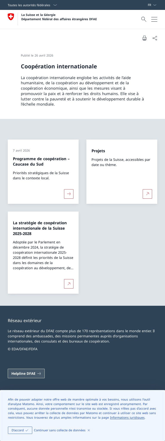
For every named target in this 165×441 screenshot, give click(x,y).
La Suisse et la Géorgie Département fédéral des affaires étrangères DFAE (59, 17)
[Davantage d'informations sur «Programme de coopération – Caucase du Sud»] (68, 194)
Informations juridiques (127, 417)
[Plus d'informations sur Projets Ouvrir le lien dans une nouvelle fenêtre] (147, 194)
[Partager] (155, 38)
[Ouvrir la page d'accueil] (52, 19)
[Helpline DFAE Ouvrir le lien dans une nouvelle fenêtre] (26, 373)
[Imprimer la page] (144, 38)
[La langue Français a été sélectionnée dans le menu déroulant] (152, 5)
